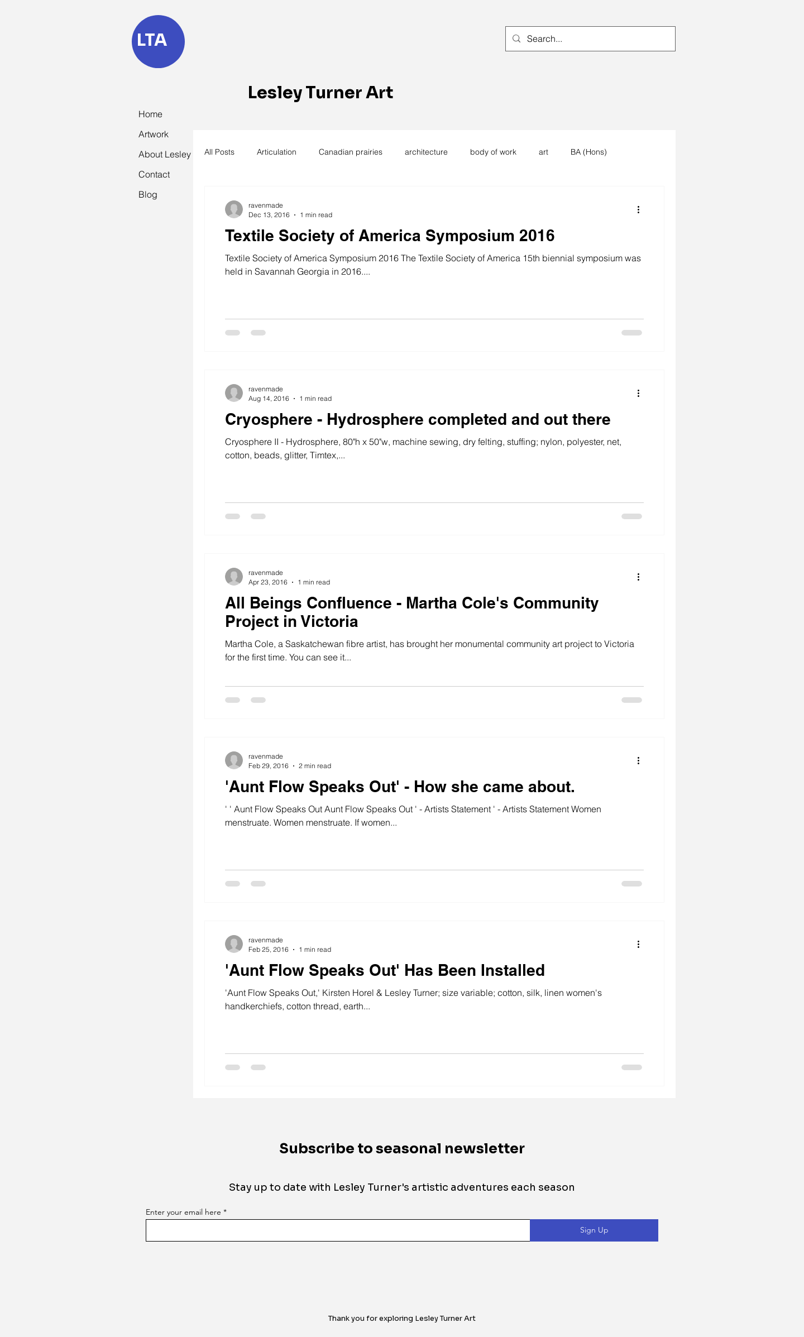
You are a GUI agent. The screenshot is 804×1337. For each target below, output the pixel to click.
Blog (147, 194)
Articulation (276, 152)
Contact (154, 174)
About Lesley (163, 154)
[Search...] (589, 39)
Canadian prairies (350, 152)
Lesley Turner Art (321, 92)
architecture (426, 152)
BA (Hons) (589, 152)
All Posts (219, 152)
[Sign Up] (594, 1230)
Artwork (153, 134)
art (543, 152)
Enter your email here (183, 1212)
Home (150, 113)
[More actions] (642, 209)
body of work (493, 152)
